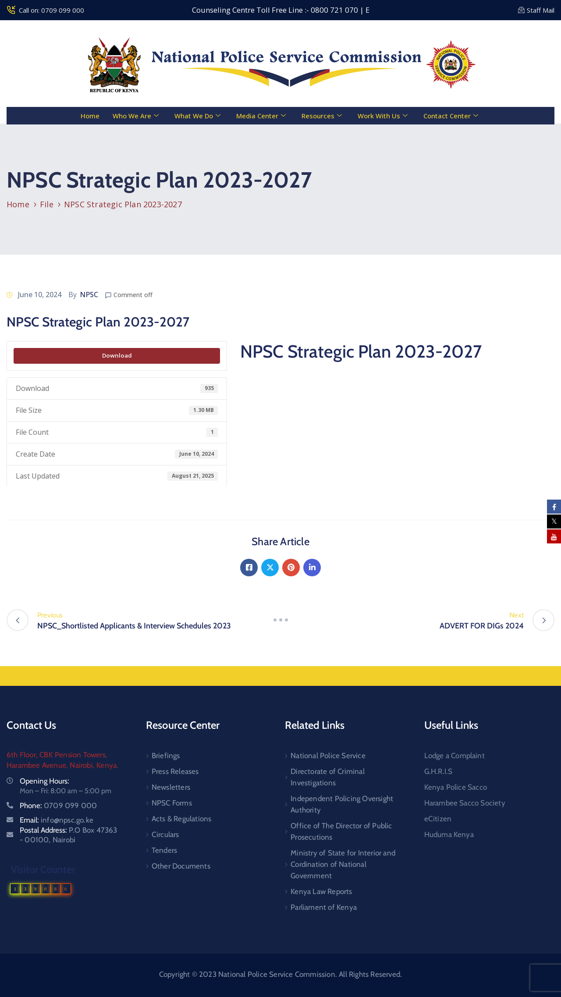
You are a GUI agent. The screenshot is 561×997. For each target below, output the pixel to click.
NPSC (89, 294)
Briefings (166, 755)
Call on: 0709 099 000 (51, 10)
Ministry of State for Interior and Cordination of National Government (343, 864)
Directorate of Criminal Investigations (328, 777)
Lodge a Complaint (454, 755)
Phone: (58, 805)
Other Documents (181, 866)
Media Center (261, 115)
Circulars (165, 834)
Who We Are (136, 115)
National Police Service (328, 755)
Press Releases (175, 771)
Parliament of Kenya (324, 907)
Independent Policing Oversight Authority (342, 804)
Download (117, 355)
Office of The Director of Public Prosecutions (341, 831)
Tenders (164, 850)
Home (90, 115)
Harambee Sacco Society (464, 802)
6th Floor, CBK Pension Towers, (57, 754)
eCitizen (438, 818)
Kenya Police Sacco (455, 787)
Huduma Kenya (449, 834)
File (46, 204)
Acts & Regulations (182, 818)
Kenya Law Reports (321, 891)
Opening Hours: (44, 781)
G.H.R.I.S (438, 771)
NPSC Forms (172, 802)
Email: (56, 820)
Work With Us (383, 115)
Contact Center (450, 115)
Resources (322, 115)
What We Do (197, 115)
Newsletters (171, 787)
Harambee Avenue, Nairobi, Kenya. (62, 765)
